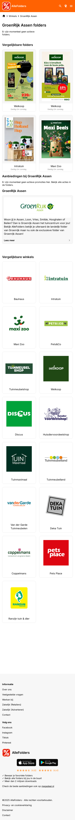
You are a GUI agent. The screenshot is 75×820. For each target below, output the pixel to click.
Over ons (6, 689)
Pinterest (6, 742)
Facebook (7, 727)
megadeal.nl (48, 786)
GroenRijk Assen (28, 16)
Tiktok (5, 737)
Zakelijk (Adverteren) (13, 709)
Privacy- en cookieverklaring (17, 805)
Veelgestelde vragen (12, 694)
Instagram (7, 732)
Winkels (13, 16)
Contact (6, 714)
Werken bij (7, 699)
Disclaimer (7, 810)
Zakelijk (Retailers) (11, 704)
